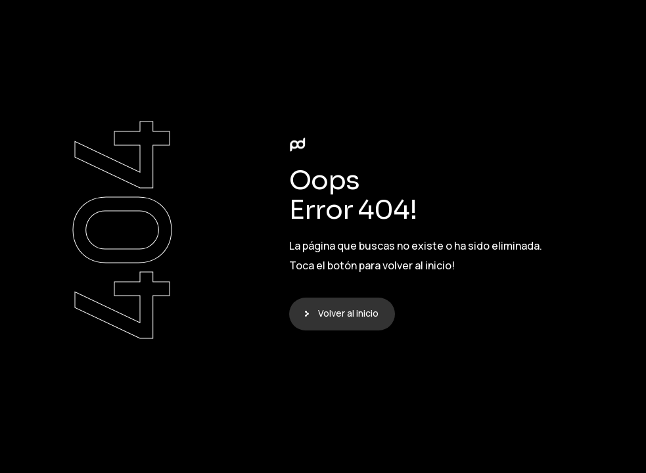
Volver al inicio (348, 313)
